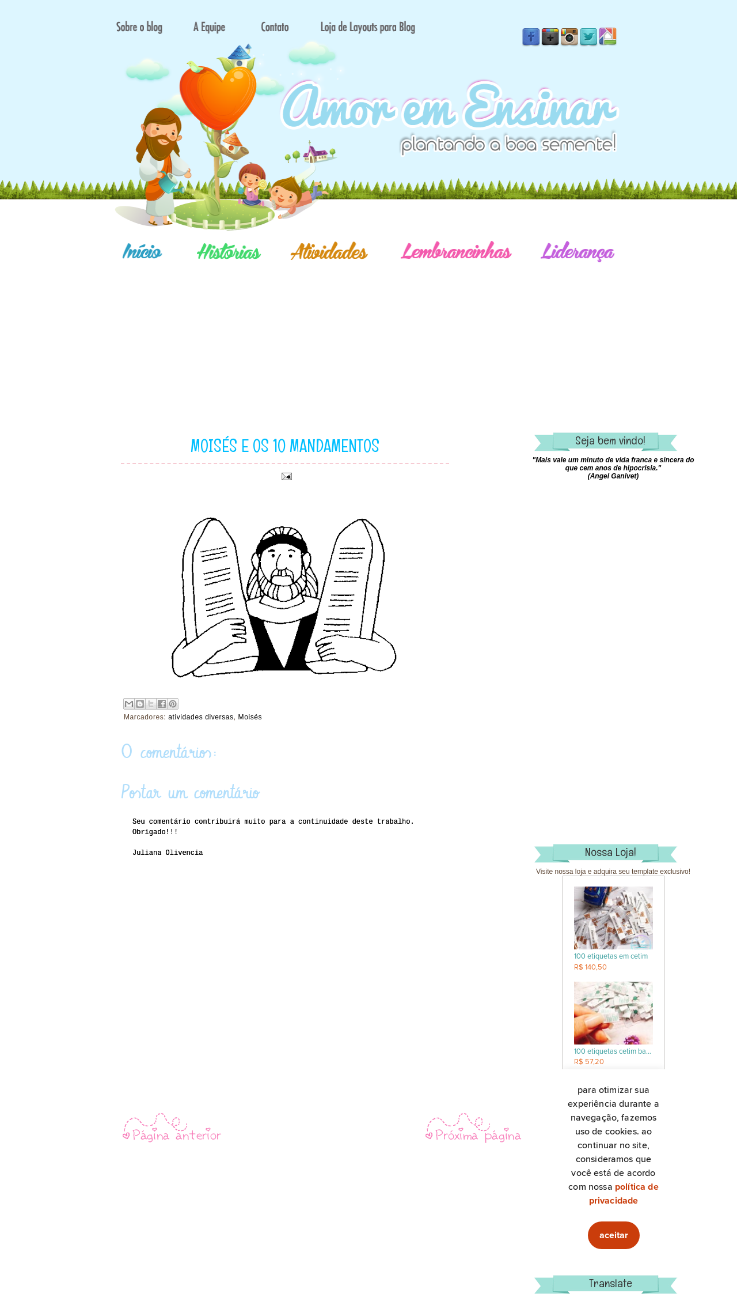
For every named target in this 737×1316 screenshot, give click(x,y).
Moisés (250, 717)
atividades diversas (200, 717)
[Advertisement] (408, 331)
